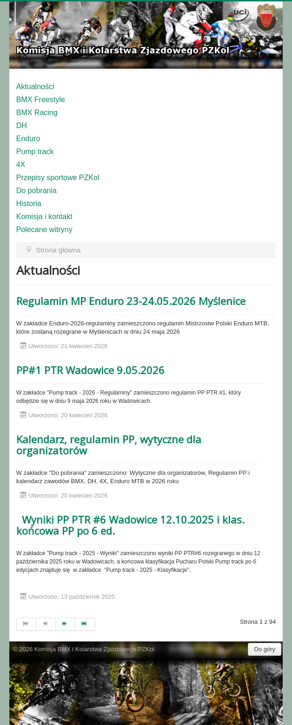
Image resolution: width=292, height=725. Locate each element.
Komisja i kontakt (44, 216)
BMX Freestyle (40, 100)
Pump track (35, 151)
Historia (28, 203)
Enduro (28, 138)
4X (21, 164)
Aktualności (35, 87)
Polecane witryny (44, 229)
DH (21, 125)
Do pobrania (36, 190)
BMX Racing (37, 113)
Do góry (264, 649)
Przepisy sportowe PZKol (58, 177)
